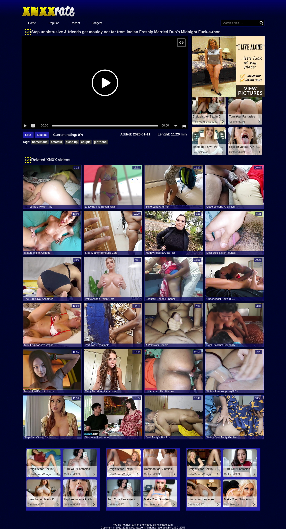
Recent (75, 23)
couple (86, 142)
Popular (54, 23)
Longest (97, 23)
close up (72, 142)
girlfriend (100, 142)
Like (28, 135)
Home (32, 23)
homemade (39, 142)
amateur (56, 142)
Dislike (42, 135)
